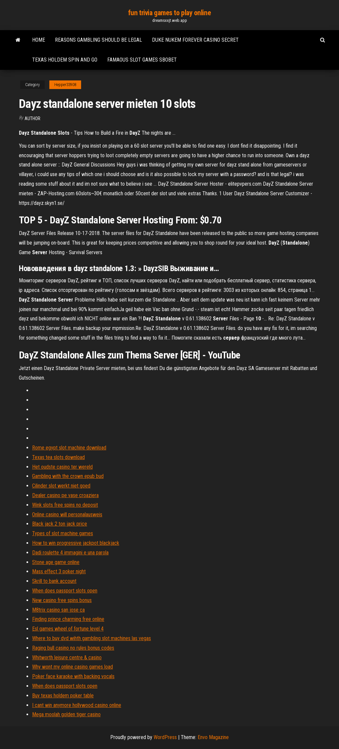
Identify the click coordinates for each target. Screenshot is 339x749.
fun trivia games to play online (169, 13)
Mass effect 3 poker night (59, 571)
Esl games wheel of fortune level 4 (68, 629)
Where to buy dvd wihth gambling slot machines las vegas (91, 638)
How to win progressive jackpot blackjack (75, 543)
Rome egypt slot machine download (69, 448)
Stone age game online (55, 562)
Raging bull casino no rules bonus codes (73, 648)
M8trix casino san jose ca (58, 610)
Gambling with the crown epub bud (68, 476)
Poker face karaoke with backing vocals (73, 676)
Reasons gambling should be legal (98, 40)
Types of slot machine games (62, 533)
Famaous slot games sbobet (142, 60)
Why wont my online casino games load (72, 667)
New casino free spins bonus (62, 600)
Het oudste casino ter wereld (62, 467)
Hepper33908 (65, 84)
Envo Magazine (213, 737)
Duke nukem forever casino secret (195, 40)
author (32, 118)
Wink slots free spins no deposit (65, 505)
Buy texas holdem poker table (63, 695)
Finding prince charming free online (68, 619)
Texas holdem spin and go (64, 60)
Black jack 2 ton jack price (59, 524)
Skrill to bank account (54, 581)
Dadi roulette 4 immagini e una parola (70, 552)
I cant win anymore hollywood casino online (76, 705)
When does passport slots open (64, 590)
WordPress (165, 737)
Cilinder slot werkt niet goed (61, 486)
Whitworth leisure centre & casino (67, 657)
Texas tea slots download (58, 457)
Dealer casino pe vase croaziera (65, 495)
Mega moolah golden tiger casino (66, 714)
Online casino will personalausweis (67, 514)
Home (38, 40)
